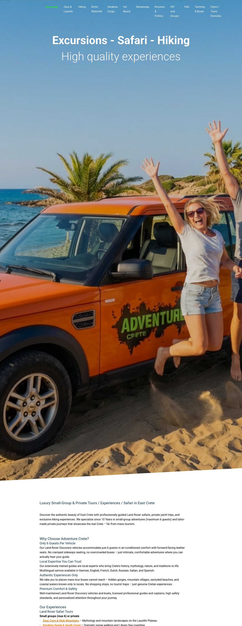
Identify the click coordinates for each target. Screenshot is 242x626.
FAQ (186, 6)
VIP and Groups (174, 11)
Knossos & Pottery (160, 11)
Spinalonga (142, 6)
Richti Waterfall (96, 9)
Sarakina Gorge (112, 9)
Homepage (51, 6)
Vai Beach (127, 9)
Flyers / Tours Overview (216, 11)
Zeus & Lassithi (68, 9)
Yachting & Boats (200, 9)
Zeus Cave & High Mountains (61, 620)
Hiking (82, 6)
